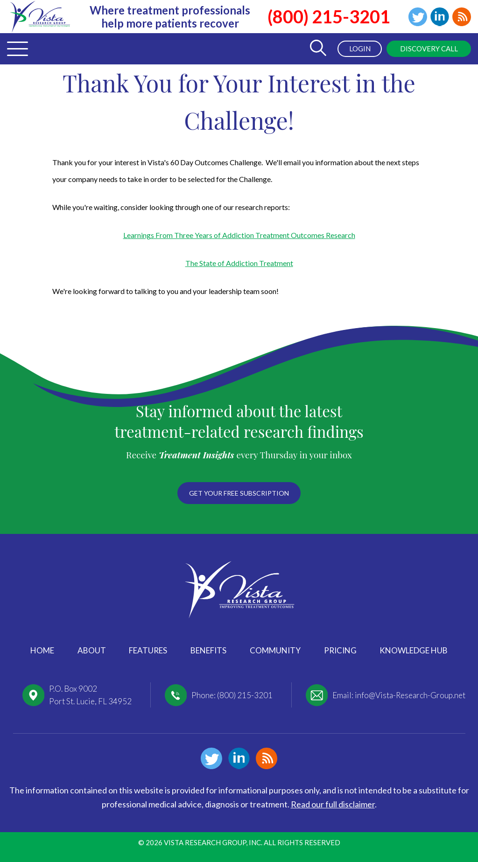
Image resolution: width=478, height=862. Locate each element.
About (91, 650)
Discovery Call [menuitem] (429, 48)
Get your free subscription (239, 493)
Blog (461, 16)
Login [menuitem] (360, 48)
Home (42, 650)
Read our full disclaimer (333, 804)
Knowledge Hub (414, 650)
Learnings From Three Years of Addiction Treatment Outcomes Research (239, 235)
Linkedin (439, 16)
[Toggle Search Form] (317, 48)
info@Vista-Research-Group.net (410, 695)
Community (275, 650)
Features (148, 650)
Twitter (417, 16)
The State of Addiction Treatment (239, 263)
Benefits (208, 650)
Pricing (340, 650)
